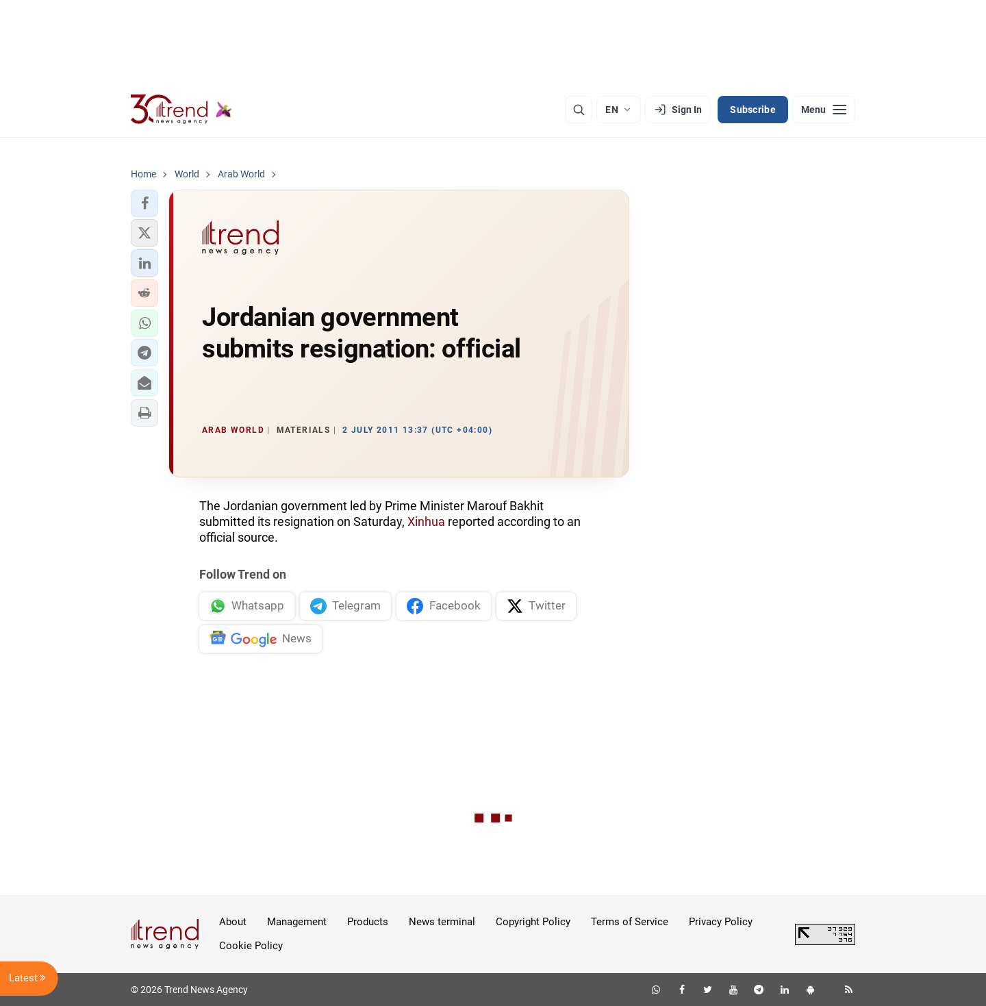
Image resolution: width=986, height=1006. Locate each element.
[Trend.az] (181, 110)
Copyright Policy (533, 922)
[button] (144, 203)
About (232, 922)
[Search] (578, 109)
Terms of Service (629, 922)
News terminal (442, 922)
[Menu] (823, 109)
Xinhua (426, 521)
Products (367, 922)
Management (297, 922)
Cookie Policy (251, 946)
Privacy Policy (721, 922)
